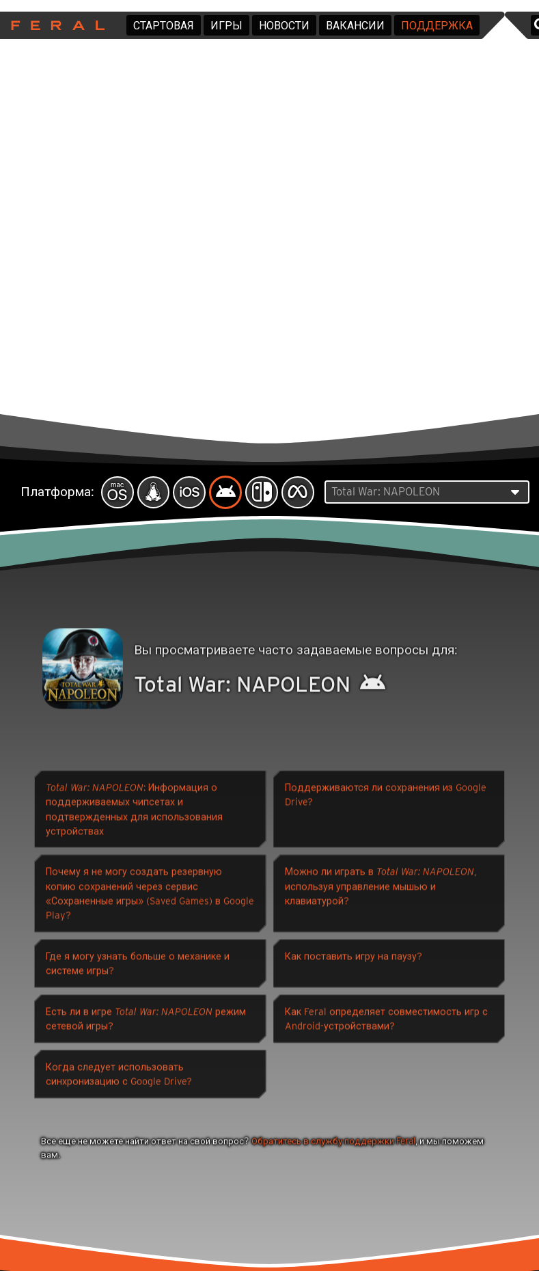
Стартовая (163, 25)
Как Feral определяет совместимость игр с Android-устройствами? (386, 1021)
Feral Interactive (54, 25)
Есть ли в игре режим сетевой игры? (146, 1021)
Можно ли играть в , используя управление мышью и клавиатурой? (380, 888)
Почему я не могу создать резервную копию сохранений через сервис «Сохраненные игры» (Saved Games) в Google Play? (150, 895)
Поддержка (437, 25)
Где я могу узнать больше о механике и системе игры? (138, 966)
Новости (284, 25)
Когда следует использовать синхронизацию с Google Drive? (119, 1076)
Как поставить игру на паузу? (353, 958)
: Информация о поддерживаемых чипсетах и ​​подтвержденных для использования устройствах (134, 811)
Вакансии (355, 25)
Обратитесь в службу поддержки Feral (333, 1143)
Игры (226, 25)
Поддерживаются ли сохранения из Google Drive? (385, 797)
